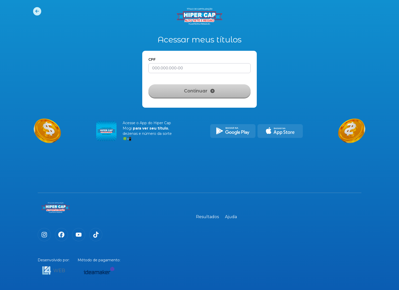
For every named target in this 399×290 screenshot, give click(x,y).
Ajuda (355, 209)
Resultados (331, 209)
